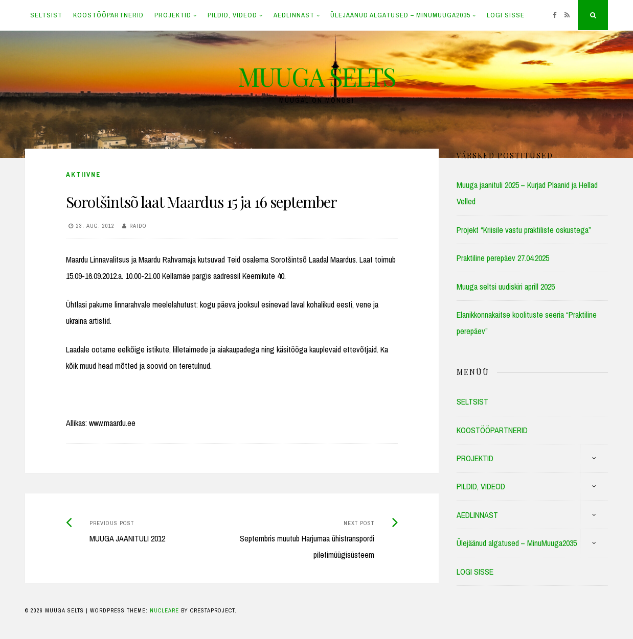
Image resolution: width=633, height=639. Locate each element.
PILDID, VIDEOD (232, 15)
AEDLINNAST (294, 15)
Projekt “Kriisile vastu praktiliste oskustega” (524, 229)
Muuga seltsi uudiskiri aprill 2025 (506, 286)
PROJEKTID (172, 15)
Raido (138, 225)
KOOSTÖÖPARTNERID (108, 15)
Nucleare (164, 610)
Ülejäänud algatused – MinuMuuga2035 (400, 15)
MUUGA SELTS (316, 76)
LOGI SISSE (506, 15)
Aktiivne (83, 174)
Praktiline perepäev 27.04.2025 (503, 258)
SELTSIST (46, 15)
